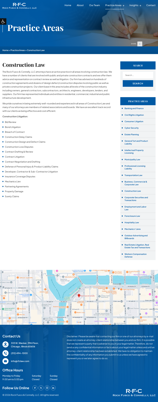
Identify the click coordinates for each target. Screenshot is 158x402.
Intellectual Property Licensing (134, 151)
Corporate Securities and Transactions (136, 198)
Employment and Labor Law (135, 208)
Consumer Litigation (134, 121)
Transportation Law (133, 175)
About (80, 5)
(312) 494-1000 (19, 353)
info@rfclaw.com (20, 361)
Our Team (94, 5)
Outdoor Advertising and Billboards (136, 236)
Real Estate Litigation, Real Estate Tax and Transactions (137, 246)
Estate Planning (132, 134)
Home (68, 5)
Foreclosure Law (132, 216)
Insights (133, 5)
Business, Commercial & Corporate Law (136, 183)
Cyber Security (132, 128)
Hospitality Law (132, 222)
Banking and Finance (134, 108)
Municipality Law (132, 159)
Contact (151, 5)
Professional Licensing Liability (135, 167)
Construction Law (133, 191)
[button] (3, 21)
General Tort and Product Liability (136, 142)
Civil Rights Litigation (134, 115)
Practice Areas (113, 5)
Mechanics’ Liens (133, 229)
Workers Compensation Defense (136, 255)
